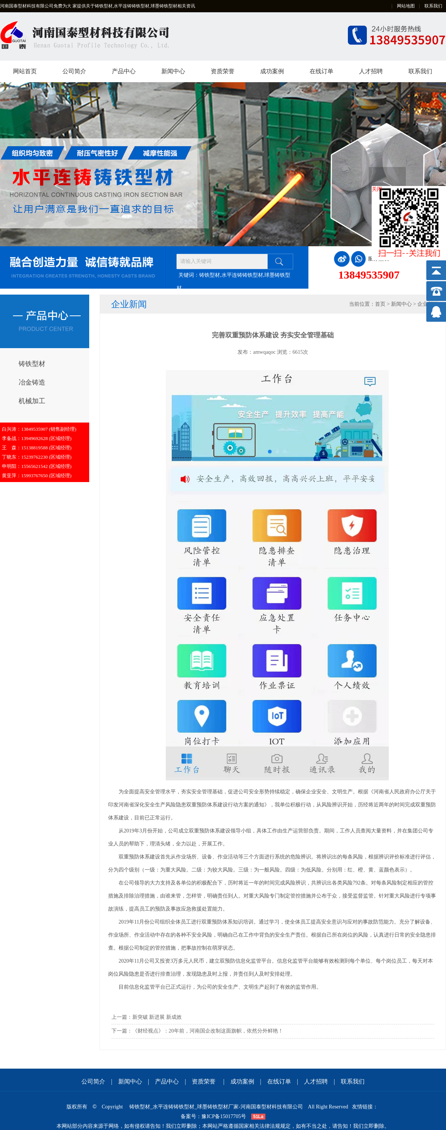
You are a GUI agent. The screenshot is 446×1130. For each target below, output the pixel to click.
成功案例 (272, 71)
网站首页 (25, 71)
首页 (380, 304)
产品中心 (124, 71)
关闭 (377, 189)
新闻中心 (173, 71)
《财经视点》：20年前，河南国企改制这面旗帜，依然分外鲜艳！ (207, 1031)
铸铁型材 (32, 363)
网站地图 (406, 6)
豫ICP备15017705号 (223, 1116)
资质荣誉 (223, 71)
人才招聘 (371, 71)
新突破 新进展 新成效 (157, 1017)
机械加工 (32, 401)
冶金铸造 (32, 382)
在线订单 (321, 71)
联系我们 (433, 6)
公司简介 (74, 71)
